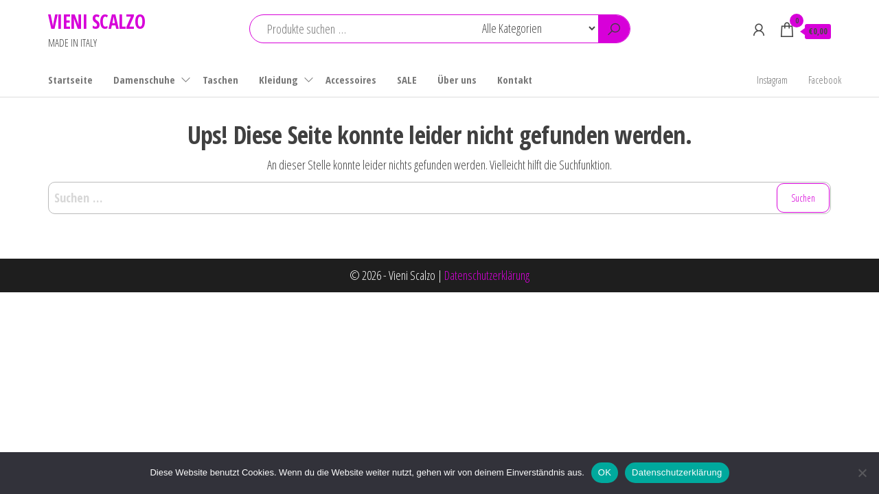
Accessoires (351, 79)
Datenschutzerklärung (486, 275)
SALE (407, 79)
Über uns (457, 79)
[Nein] (862, 473)
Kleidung (278, 79)
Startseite (70, 79)
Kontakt (514, 79)
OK (604, 472)
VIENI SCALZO (96, 21)
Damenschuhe (144, 79)
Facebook (824, 79)
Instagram (772, 79)
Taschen (220, 79)
